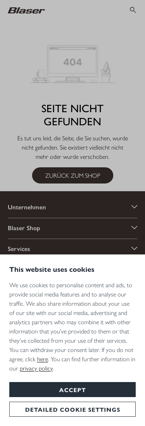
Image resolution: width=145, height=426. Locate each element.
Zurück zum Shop (72, 175)
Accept (72, 390)
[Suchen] (133, 10)
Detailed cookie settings (72, 409)
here (42, 358)
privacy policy (36, 368)
